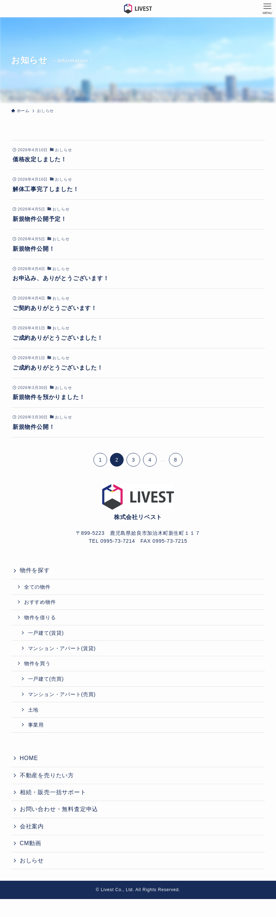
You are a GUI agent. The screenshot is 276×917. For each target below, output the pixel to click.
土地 (33, 710)
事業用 (36, 725)
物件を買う (37, 663)
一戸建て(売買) (46, 679)
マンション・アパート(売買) (62, 694)
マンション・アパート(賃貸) (62, 648)
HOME (29, 758)
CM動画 (30, 843)
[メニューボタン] (267, 8)
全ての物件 (37, 587)
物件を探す (35, 570)
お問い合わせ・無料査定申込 (59, 809)
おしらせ (32, 860)
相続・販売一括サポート (53, 792)
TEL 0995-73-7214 (112, 541)
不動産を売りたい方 (47, 775)
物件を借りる (40, 617)
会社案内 (32, 826)
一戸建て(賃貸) (46, 633)
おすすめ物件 (40, 602)
